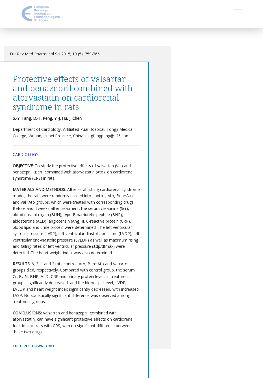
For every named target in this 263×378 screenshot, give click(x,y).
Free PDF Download (33, 346)
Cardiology (25, 154)
